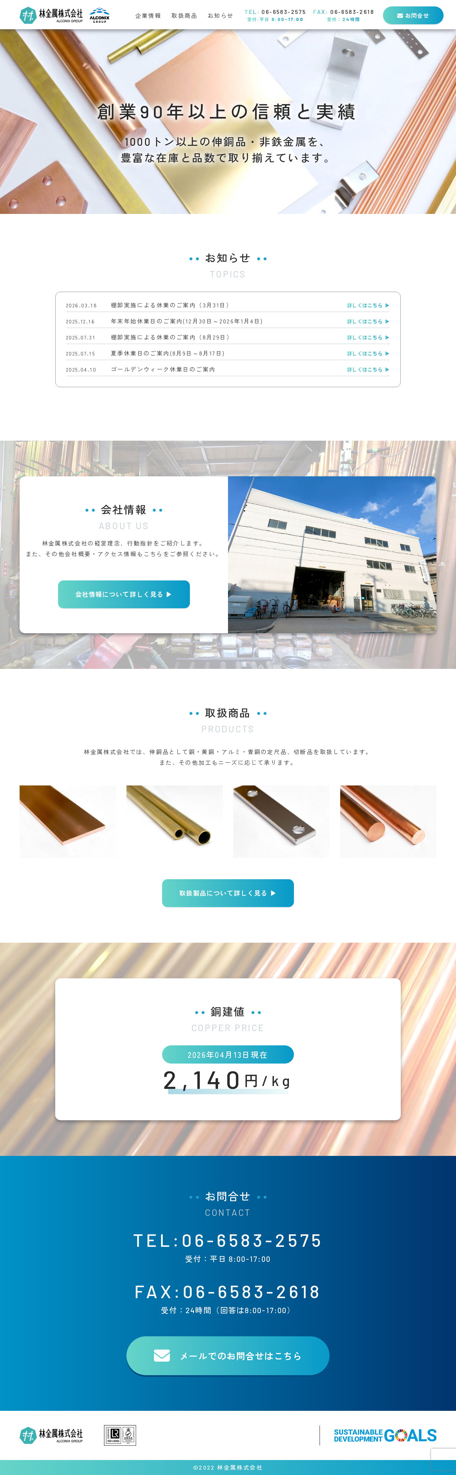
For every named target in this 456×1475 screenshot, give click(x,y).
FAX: (228, 1297)
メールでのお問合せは (228, 1356)
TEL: (228, 1246)
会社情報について (123, 594)
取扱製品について (227, 893)
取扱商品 (184, 15)
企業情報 (148, 15)
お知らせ (221, 15)
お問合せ (413, 15)
